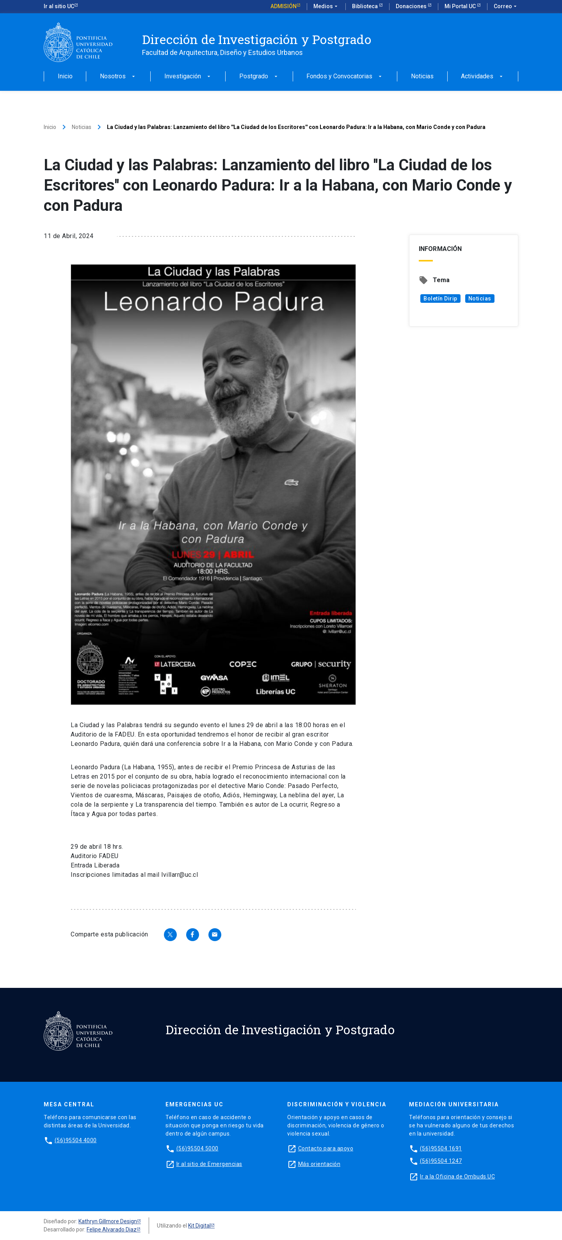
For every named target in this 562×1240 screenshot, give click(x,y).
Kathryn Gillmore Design (107, 1221)
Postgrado (259, 76)
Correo (506, 6)
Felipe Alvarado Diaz (112, 1229)
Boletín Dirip (440, 298)
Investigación (188, 76)
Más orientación (319, 1164)
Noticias (422, 76)
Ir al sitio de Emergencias (209, 1164)
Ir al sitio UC (59, 6)
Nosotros (118, 76)
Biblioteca (365, 6)
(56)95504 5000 (197, 1148)
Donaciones (412, 6)
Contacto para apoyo (326, 1148)
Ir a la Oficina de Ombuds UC (457, 1176)
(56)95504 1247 (441, 1161)
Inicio (65, 76)
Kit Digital (199, 1225)
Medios (326, 6)
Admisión (283, 6)
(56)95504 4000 (76, 1140)
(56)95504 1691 (441, 1148)
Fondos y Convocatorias (344, 76)
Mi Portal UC (461, 6)
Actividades (482, 76)
